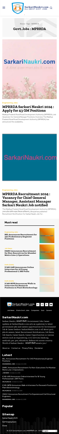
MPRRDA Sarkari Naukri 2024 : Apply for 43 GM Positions (28, 109)
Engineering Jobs (10, 103)
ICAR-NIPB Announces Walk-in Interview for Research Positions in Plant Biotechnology (21, 285)
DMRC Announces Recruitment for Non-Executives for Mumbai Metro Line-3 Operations (20, 253)
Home (22, 24)
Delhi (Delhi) (9, 264)
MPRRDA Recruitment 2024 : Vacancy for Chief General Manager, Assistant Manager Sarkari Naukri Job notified (26, 199)
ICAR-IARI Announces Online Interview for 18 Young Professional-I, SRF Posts (19, 269)
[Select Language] (49, 431)
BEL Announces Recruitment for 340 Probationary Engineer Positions (21, 236)
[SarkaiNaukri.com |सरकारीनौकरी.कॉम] (30, 8)
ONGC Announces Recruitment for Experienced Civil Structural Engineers (28, 395)
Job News (8, 248)
